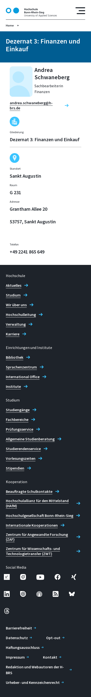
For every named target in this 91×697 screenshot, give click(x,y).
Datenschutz (17, 637)
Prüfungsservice (19, 429)
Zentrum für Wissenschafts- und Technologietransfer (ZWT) (33, 551)
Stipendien (15, 468)
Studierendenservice (23, 448)
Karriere (12, 333)
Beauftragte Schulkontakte (29, 491)
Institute (13, 386)
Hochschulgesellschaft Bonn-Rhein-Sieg (39, 515)
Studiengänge (18, 409)
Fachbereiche (17, 419)
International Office (23, 376)
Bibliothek (14, 357)
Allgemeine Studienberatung (30, 438)
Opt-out (53, 637)
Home (10, 25)
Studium (13, 295)
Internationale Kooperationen (32, 525)
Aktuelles (13, 285)
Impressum (15, 657)
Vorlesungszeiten (20, 458)
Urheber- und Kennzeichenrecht (33, 682)
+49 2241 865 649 (27, 252)
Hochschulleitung (21, 314)
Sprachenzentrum (21, 367)
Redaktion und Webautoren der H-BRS (35, 669)
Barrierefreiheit (19, 628)
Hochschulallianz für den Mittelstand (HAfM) (37, 503)
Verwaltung (16, 324)
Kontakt (50, 657)
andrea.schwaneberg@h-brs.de (31, 105)
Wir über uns (16, 304)
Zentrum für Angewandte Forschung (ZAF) (37, 537)
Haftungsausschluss (23, 647)
